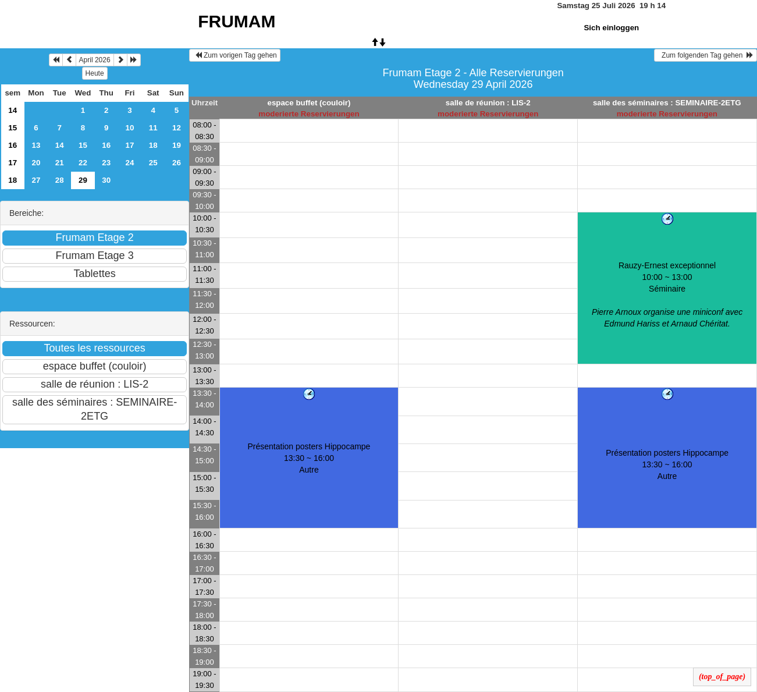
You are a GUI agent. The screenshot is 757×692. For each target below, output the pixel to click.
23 (106, 162)
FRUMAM (236, 21)
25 (153, 162)
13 (36, 145)
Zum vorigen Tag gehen (235, 55)
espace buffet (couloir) (308, 102)
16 (12, 145)
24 (130, 162)
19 (176, 145)
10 (130, 127)
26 (176, 162)
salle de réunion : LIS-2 (488, 102)
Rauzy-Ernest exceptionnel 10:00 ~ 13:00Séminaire (667, 294)
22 (83, 162)
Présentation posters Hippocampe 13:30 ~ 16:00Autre (309, 458)
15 (12, 127)
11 (153, 127)
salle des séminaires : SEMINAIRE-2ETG (667, 102)
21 (59, 162)
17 (130, 145)
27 (36, 180)
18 (153, 145)
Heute (95, 73)
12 (176, 127)
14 (12, 110)
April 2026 (95, 60)
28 (59, 180)
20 (36, 162)
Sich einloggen (611, 27)
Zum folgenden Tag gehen (706, 55)
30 (106, 180)
